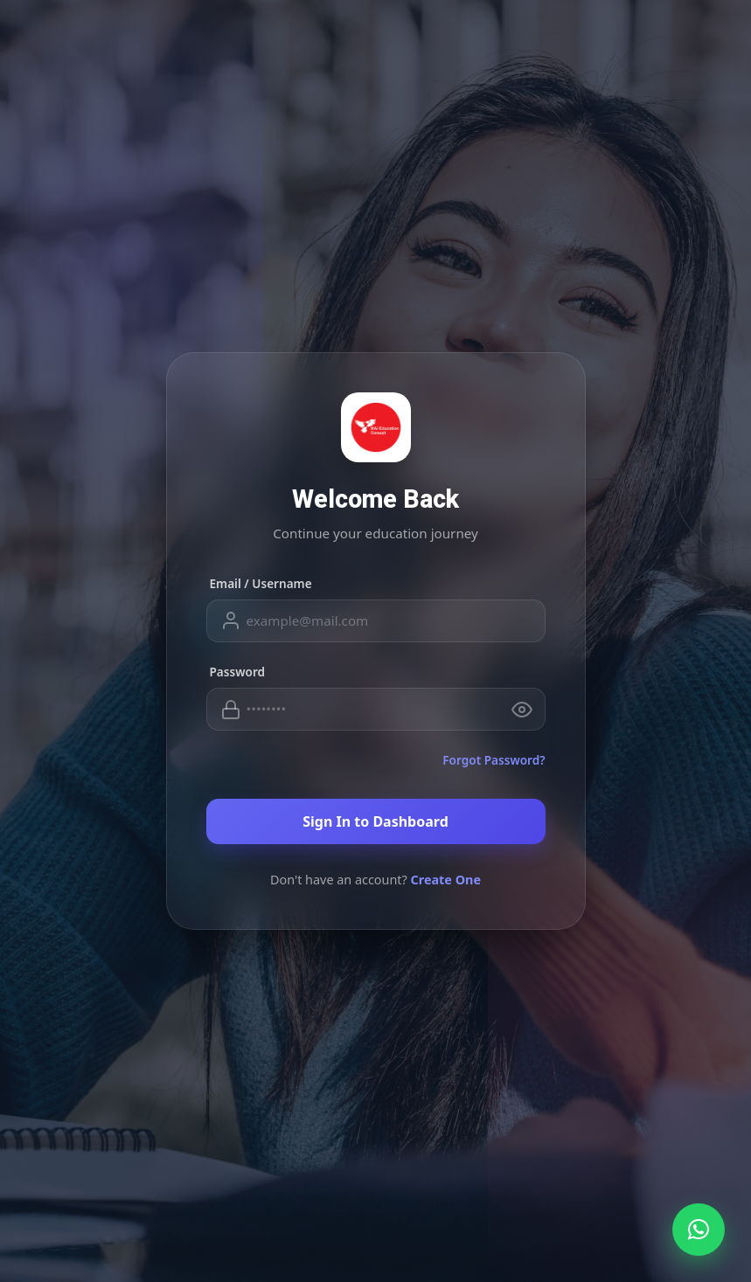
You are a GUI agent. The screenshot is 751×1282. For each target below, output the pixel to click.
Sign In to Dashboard (375, 821)
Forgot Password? (493, 760)
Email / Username (261, 583)
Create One (446, 879)
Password (238, 671)
